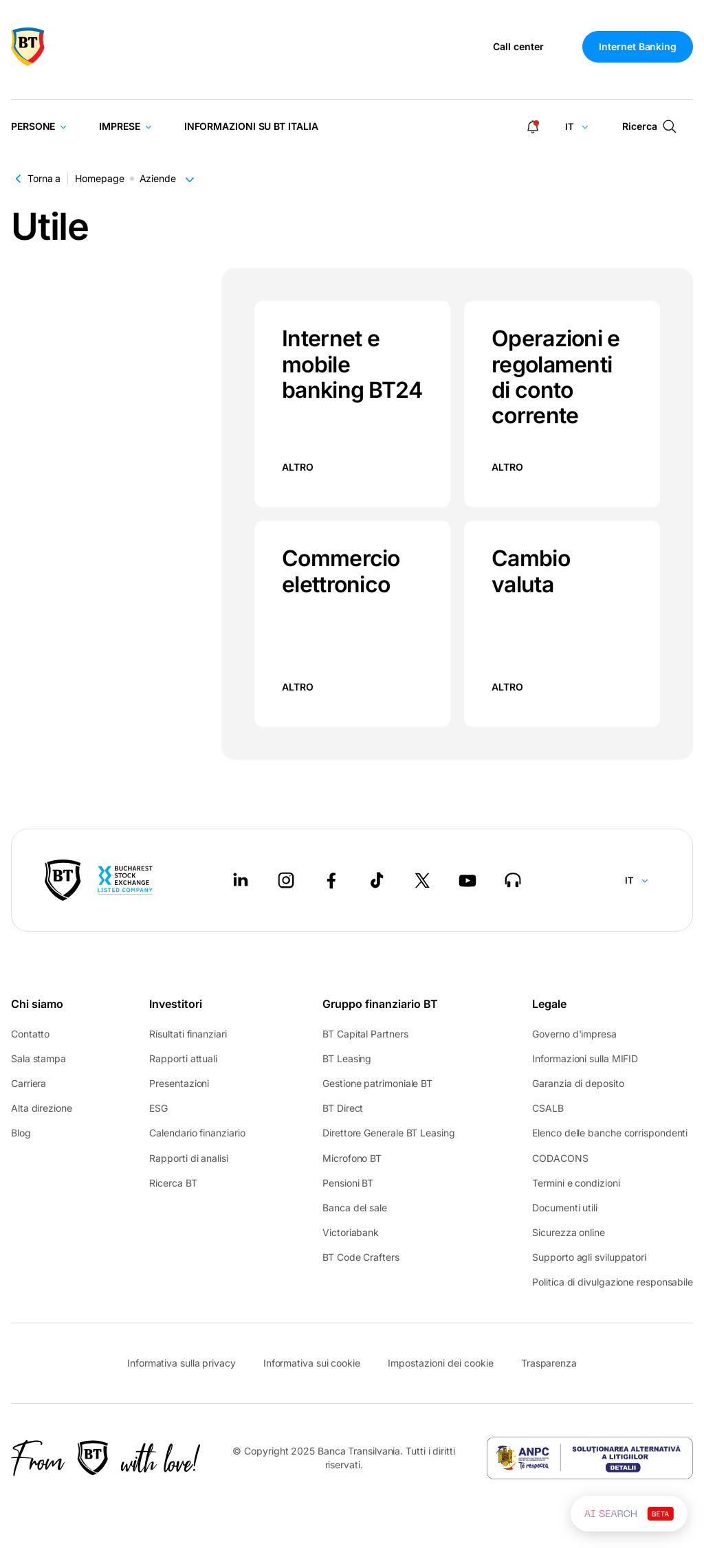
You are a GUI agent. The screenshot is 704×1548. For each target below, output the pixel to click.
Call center (518, 46)
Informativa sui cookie (311, 1363)
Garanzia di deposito (578, 1083)
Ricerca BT (173, 1183)
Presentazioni (179, 1083)
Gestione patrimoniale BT (377, 1083)
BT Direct (342, 1108)
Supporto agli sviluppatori (589, 1257)
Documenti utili (564, 1207)
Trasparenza (549, 1363)
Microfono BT (352, 1158)
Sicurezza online (568, 1232)
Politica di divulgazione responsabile (612, 1282)
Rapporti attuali (183, 1058)
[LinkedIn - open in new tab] (240, 880)
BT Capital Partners (365, 1034)
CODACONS (560, 1158)
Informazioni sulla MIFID (585, 1058)
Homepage (99, 178)
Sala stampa (38, 1058)
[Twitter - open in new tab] (422, 880)
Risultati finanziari (187, 1034)
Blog (21, 1132)
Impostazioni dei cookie (441, 1363)
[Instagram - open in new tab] (286, 880)
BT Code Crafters (360, 1257)
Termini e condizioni (575, 1183)
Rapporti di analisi (188, 1158)
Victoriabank (350, 1232)
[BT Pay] (63, 880)
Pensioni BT (347, 1183)
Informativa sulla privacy (181, 1363)
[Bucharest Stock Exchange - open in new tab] (125, 880)
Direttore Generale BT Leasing (388, 1132)
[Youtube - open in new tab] (467, 880)
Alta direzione (41, 1108)
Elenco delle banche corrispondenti (610, 1132)
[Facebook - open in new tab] (331, 880)
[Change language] (577, 126)
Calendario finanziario (197, 1132)
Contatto (30, 1034)
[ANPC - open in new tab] (590, 1458)
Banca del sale (354, 1207)
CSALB (548, 1108)
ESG (158, 1108)
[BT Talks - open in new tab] (512, 880)
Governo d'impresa (574, 1034)
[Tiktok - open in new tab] (376, 880)
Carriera (28, 1083)
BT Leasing (346, 1058)
